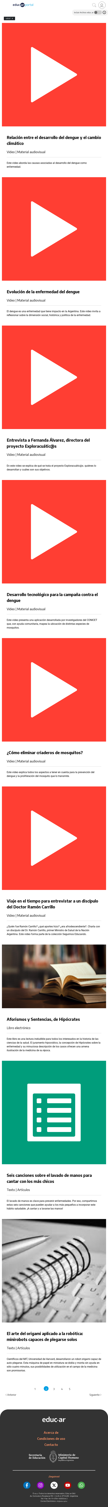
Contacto (51, 1445)
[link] (102, 5)
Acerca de (51, 1432)
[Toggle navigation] (3, 2)
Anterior (10, 1395)
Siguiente (95, 1395)
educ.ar (36, 1493)
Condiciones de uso (51, 1438)
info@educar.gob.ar (62, 1501)
